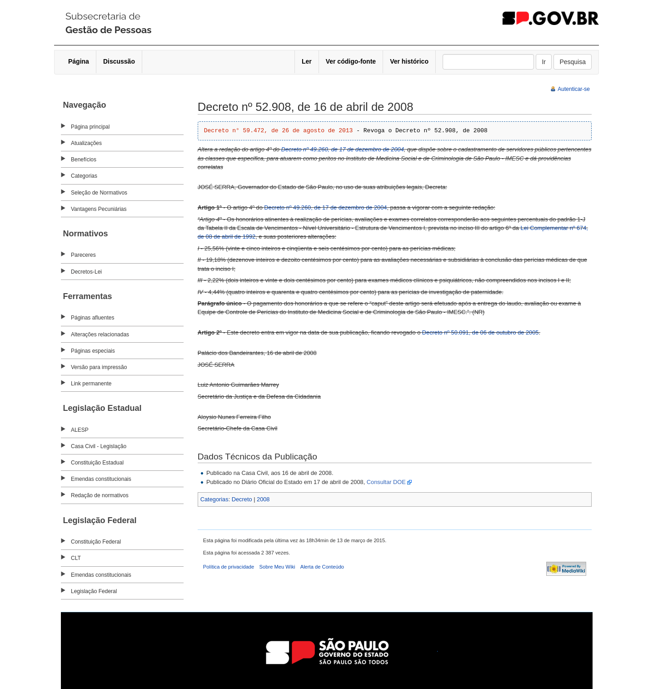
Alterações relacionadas (100, 334)
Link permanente (91, 383)
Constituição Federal (96, 542)
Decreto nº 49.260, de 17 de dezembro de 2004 (342, 149)
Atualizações (86, 143)
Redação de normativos (100, 495)
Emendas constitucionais (101, 479)
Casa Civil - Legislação (98, 446)
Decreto (242, 499)
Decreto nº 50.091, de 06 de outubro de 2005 (480, 332)
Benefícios (83, 159)
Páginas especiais (93, 351)
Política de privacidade (228, 566)
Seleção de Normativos (99, 193)
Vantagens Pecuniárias (99, 209)
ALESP (80, 430)
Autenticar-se (574, 89)
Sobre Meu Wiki (277, 566)
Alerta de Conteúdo (322, 566)
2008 (263, 499)
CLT (76, 558)
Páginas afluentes (92, 318)
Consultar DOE (386, 482)
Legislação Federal (94, 591)
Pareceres (83, 255)
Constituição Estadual (97, 462)
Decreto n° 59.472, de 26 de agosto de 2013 (278, 130)
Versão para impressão (99, 367)
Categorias (84, 176)
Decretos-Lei (86, 272)
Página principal (90, 127)
